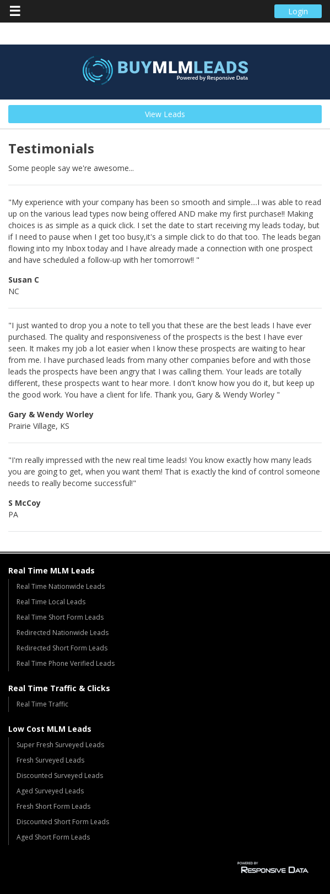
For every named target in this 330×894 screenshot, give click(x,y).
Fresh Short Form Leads (53, 806)
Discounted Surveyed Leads (60, 775)
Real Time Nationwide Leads (61, 586)
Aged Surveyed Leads (50, 791)
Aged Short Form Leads (53, 837)
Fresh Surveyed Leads (50, 760)
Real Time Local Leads (51, 601)
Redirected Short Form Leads (62, 648)
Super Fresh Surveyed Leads (60, 744)
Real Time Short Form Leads (60, 617)
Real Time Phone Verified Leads (66, 663)
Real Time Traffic (42, 704)
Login (298, 11)
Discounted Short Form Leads (63, 821)
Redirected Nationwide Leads (63, 632)
